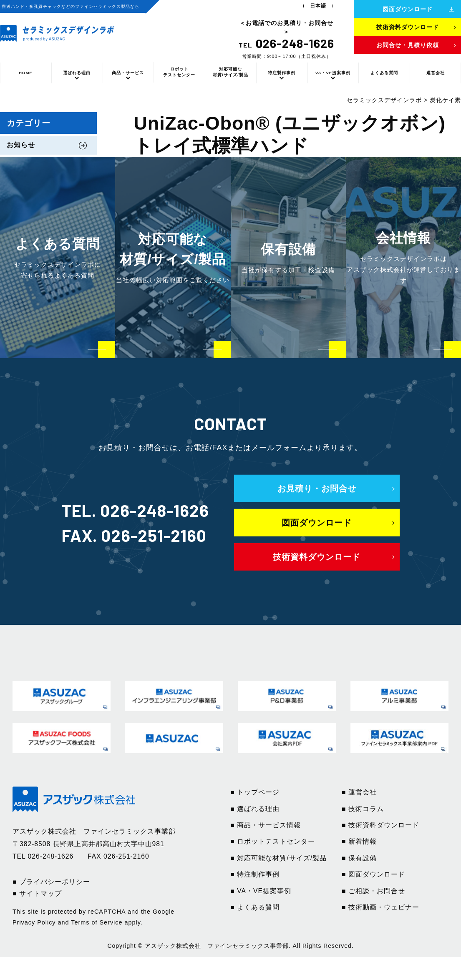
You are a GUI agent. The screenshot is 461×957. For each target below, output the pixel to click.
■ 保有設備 (359, 858)
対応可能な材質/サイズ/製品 (230, 72)
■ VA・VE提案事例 (261, 890)
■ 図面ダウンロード (373, 874)
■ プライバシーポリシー (51, 881)
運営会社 (435, 72)
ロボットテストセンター (179, 72)
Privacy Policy (34, 922)
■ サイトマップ (37, 893)
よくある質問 (384, 72)
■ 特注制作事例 (255, 874)
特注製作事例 (281, 72)
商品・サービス (128, 72)
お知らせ (21, 144)
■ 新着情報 (359, 841)
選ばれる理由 (77, 72)
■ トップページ (255, 792)
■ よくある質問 (255, 907)
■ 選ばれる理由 (255, 808)
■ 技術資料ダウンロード (380, 825)
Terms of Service (96, 922)
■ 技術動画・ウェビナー (380, 907)
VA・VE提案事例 (332, 72)
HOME (26, 72)
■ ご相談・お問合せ (373, 890)
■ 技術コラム (363, 808)
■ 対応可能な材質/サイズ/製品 (279, 858)
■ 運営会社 (359, 792)
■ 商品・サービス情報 (266, 825)
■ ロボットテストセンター (273, 841)
